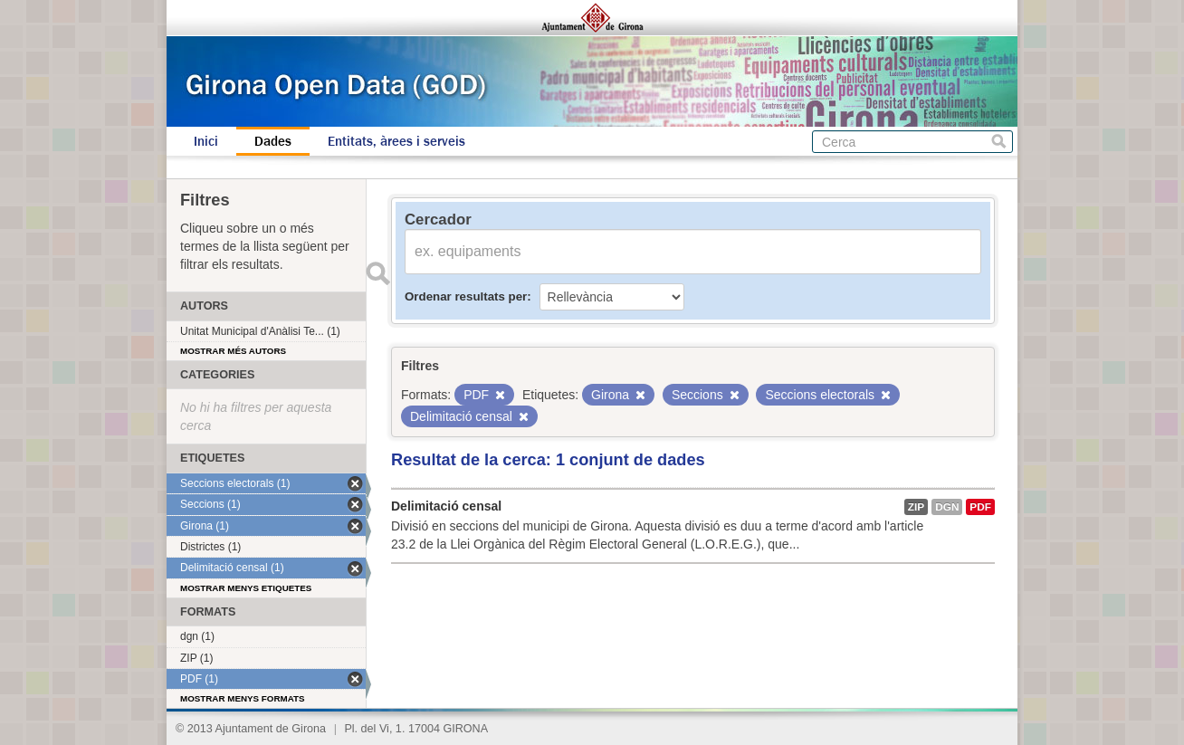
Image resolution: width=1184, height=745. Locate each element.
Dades (272, 141)
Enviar (377, 273)
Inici (206, 141)
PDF (980, 507)
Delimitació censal (446, 506)
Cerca (999, 141)
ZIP (916, 507)
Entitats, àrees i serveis (396, 141)
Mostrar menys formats (242, 698)
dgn (947, 507)
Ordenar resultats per (466, 296)
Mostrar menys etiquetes (245, 588)
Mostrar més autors (233, 351)
